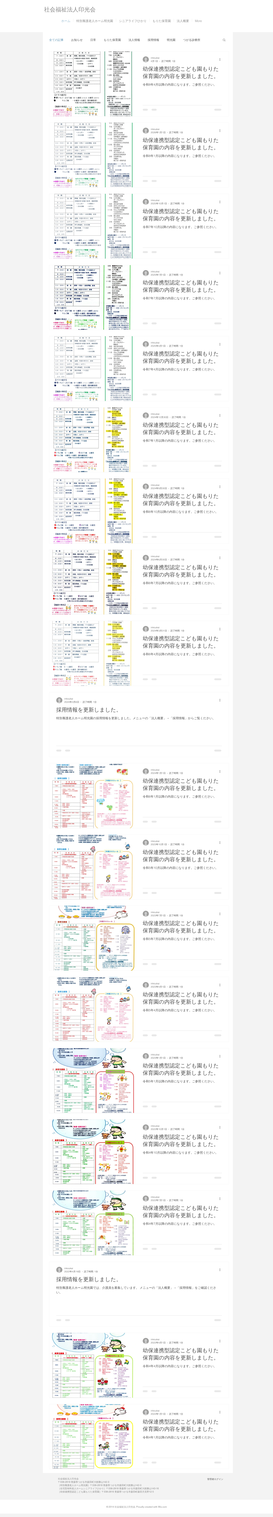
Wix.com (162, 1507)
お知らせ (77, 40)
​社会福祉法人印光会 (70, 9)
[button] (224, 40)
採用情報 (153, 40)
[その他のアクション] (221, 59)
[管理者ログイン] (215, 1479)
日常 (93, 40)
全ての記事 (56, 40)
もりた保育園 (112, 40)
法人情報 (134, 40)
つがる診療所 (191, 40)
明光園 (171, 40)
